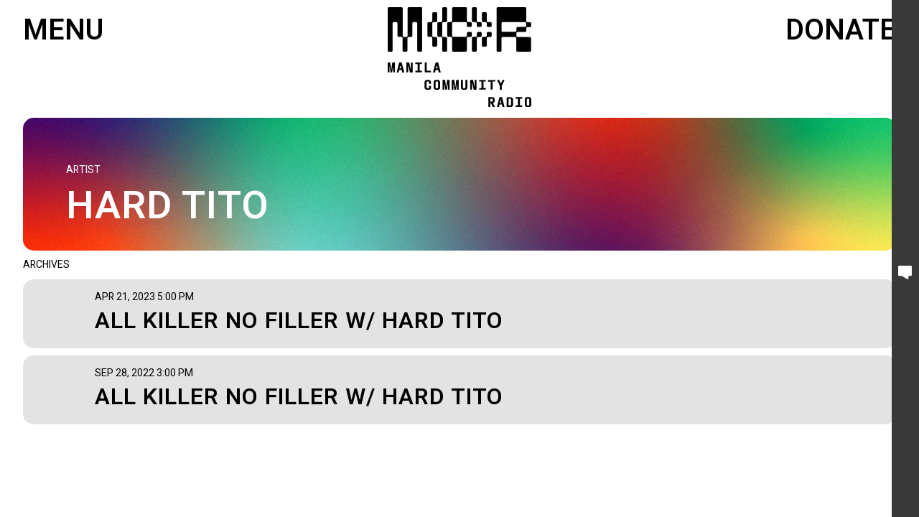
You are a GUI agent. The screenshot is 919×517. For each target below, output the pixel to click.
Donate (840, 31)
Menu (63, 31)
